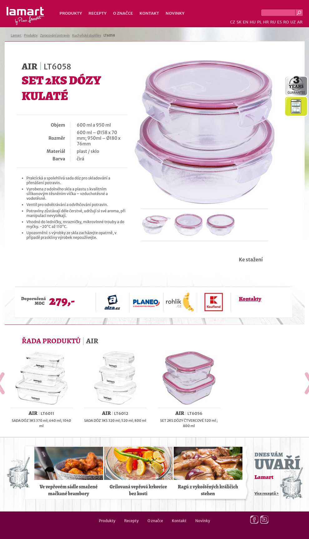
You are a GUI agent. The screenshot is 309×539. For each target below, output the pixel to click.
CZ (232, 22)
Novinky (175, 13)
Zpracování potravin (55, 35)
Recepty (97, 13)
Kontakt (149, 13)
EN (245, 22)
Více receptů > (267, 493)
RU (273, 22)
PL (259, 22)
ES (279, 22)
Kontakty (250, 299)
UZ (293, 22)
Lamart (25, 16)
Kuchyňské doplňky (86, 35)
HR (266, 22)
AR (300, 22)
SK (239, 22)
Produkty (71, 13)
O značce (123, 13)
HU (253, 22)
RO (286, 22)
